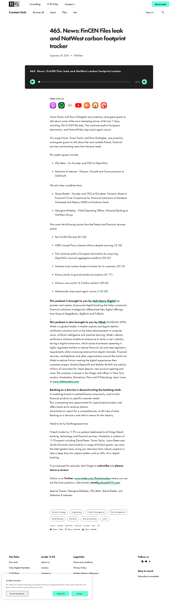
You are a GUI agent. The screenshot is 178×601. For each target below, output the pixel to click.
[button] (70, 4)
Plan (64, 12)
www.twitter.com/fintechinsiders (92, 478)
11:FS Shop (14, 573)
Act (75, 12)
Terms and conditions (83, 562)
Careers (44, 567)
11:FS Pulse (52, 4)
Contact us (46, 573)
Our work (13, 562)
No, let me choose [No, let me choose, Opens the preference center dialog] (17, 594)
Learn (53, 12)
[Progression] (84, 81)
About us (45, 562)
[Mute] (144, 81)
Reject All (60, 594)
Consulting (35, 4)
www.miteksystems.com (66, 381)
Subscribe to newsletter (148, 576)
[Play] (32, 81)
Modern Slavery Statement (85, 573)
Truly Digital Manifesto (19, 567)
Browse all (38, 12)
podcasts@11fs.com (109, 482)
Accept (80, 594)
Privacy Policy (79, 567)
